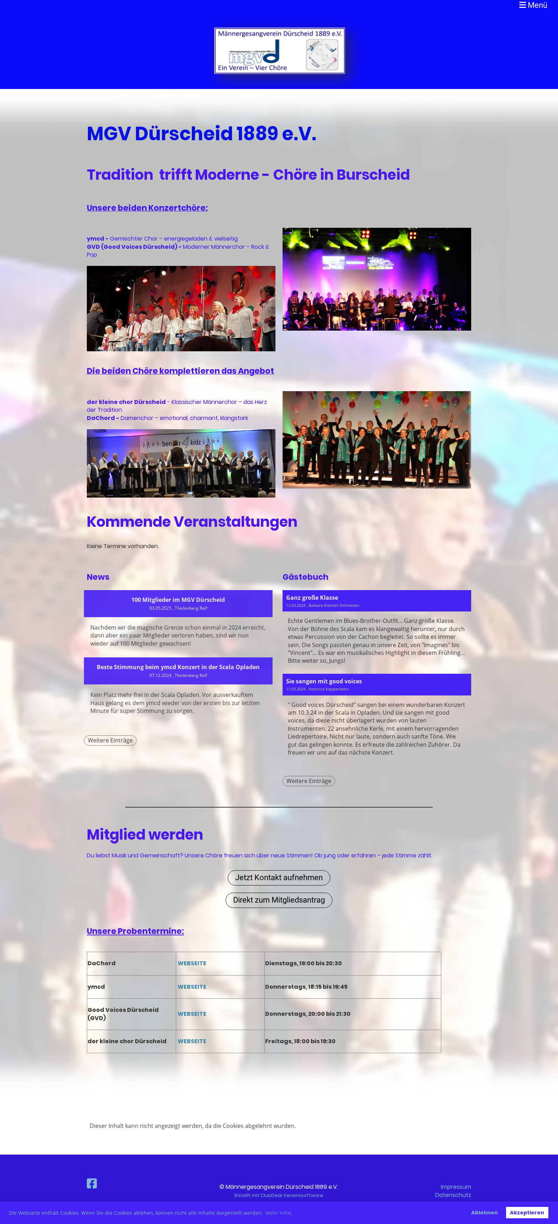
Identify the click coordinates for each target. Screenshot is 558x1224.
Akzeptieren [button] (527, 1212)
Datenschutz (453, 1195)
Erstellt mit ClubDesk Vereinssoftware (279, 1195)
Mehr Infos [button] (278, 1212)
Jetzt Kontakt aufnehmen (279, 877)
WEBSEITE (191, 963)
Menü (533, 5)
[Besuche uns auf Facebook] (92, 1184)
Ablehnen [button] (484, 1212)
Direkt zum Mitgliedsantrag (279, 899)
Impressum (456, 1187)
